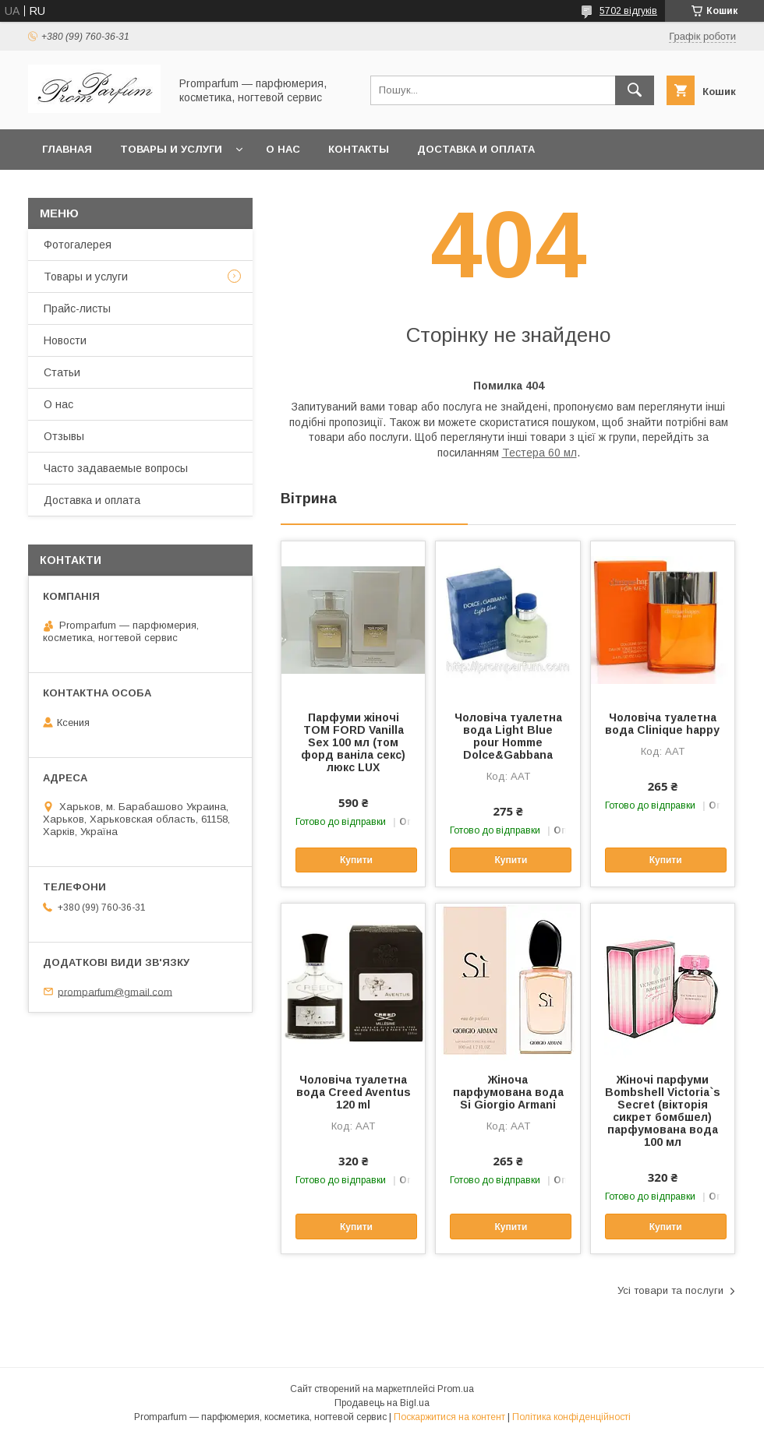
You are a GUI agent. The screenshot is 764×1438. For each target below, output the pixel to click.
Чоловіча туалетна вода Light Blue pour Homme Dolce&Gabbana (508, 736)
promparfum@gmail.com (115, 991)
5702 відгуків (628, 10)
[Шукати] (634, 90)
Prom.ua (455, 1388)
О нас (283, 149)
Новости (65, 340)
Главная (67, 149)
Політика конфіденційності (571, 1417)
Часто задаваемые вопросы (116, 468)
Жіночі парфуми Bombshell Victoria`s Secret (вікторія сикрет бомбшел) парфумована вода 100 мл (662, 1110)
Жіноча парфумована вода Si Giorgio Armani (508, 1092)
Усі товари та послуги (670, 1290)
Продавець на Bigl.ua (382, 1402)
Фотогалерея (77, 244)
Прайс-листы (77, 308)
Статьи (62, 372)
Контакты (358, 149)
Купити (356, 860)
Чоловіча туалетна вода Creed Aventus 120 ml (353, 1092)
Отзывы (64, 436)
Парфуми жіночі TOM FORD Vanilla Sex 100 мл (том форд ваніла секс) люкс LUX (353, 742)
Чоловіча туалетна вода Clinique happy (662, 723)
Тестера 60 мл (539, 452)
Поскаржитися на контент (449, 1417)
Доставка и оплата (476, 149)
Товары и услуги (171, 149)
